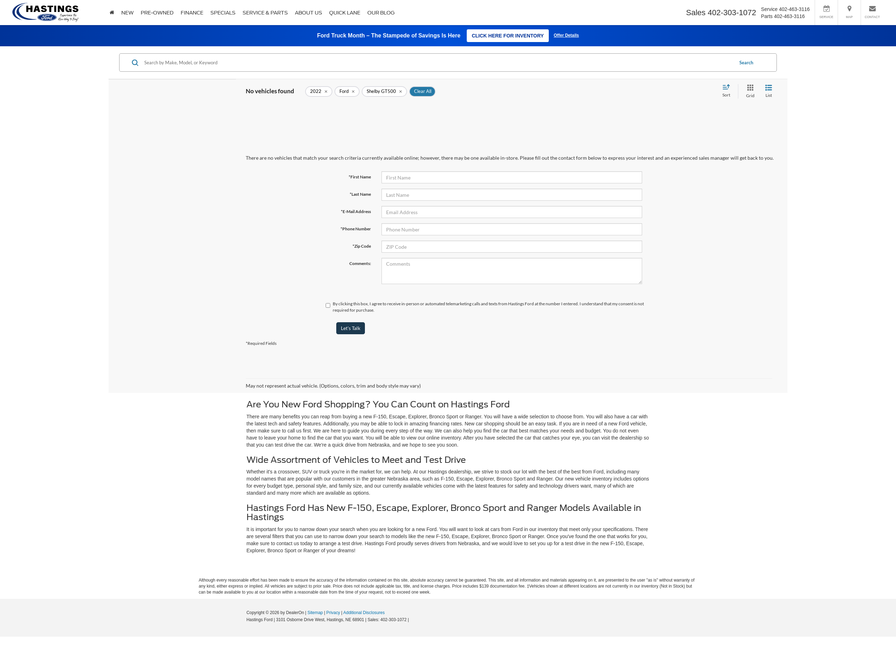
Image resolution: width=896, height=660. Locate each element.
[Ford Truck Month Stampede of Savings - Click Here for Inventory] (448, 35)
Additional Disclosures (364, 612)
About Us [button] (308, 13)
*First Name (360, 176)
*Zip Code (362, 246)
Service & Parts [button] (265, 13)
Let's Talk (350, 328)
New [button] (127, 13)
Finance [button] (192, 13)
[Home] (112, 12)
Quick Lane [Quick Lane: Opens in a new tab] (344, 13)
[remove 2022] (318, 91)
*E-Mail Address (356, 211)
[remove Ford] (347, 91)
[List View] (769, 91)
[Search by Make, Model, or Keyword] (438, 62)
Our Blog (381, 13)
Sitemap (315, 612)
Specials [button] (222, 13)
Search (746, 62)
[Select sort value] (728, 91)
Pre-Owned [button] (157, 13)
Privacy (333, 612)
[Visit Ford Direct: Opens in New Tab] (412, 619)
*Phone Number (356, 228)
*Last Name (360, 194)
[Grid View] (749, 91)
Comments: (360, 263)
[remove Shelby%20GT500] (384, 91)
